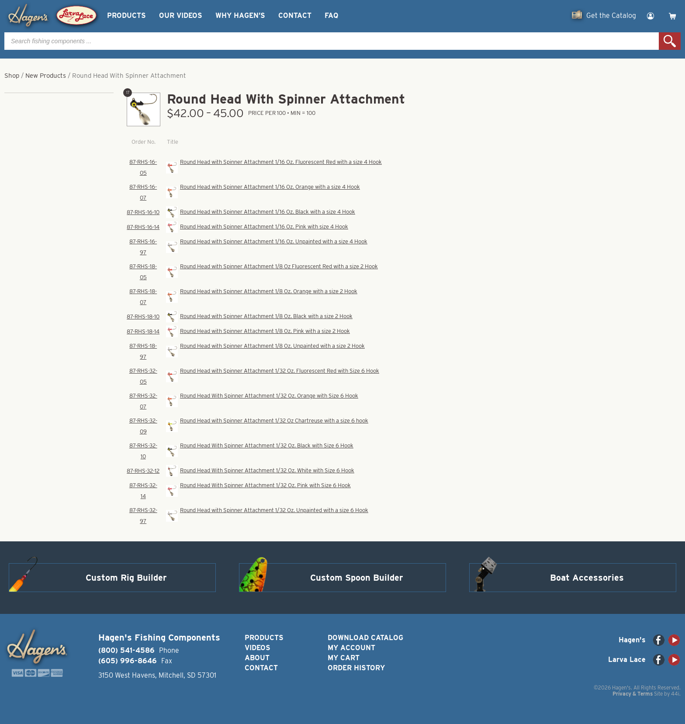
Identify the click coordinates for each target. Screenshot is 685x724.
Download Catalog (365, 638)
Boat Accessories (587, 577)
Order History (356, 668)
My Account (351, 648)
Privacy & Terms (632, 693)
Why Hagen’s (240, 15)
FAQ (331, 15)
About (257, 658)
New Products (45, 76)
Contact (294, 15)
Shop (11, 76)
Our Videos (180, 15)
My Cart (344, 658)
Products (126, 15)
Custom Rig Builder (126, 577)
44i (675, 693)
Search (670, 41)
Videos (257, 648)
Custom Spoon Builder (356, 577)
